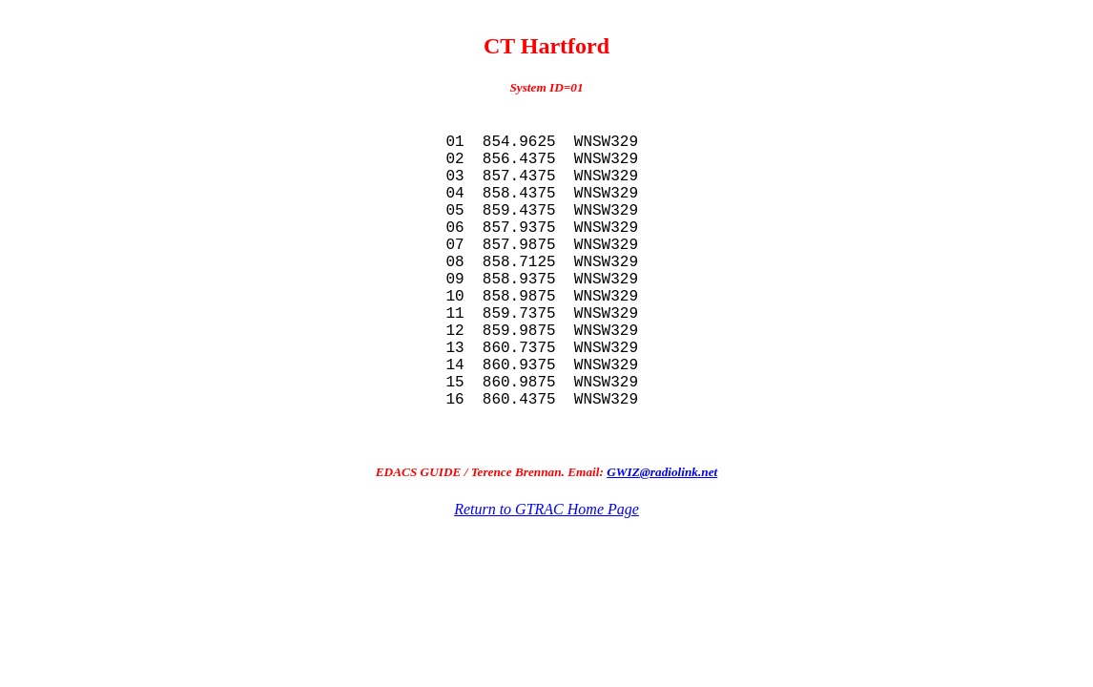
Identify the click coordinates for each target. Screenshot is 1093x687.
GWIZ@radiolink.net (662, 544)
